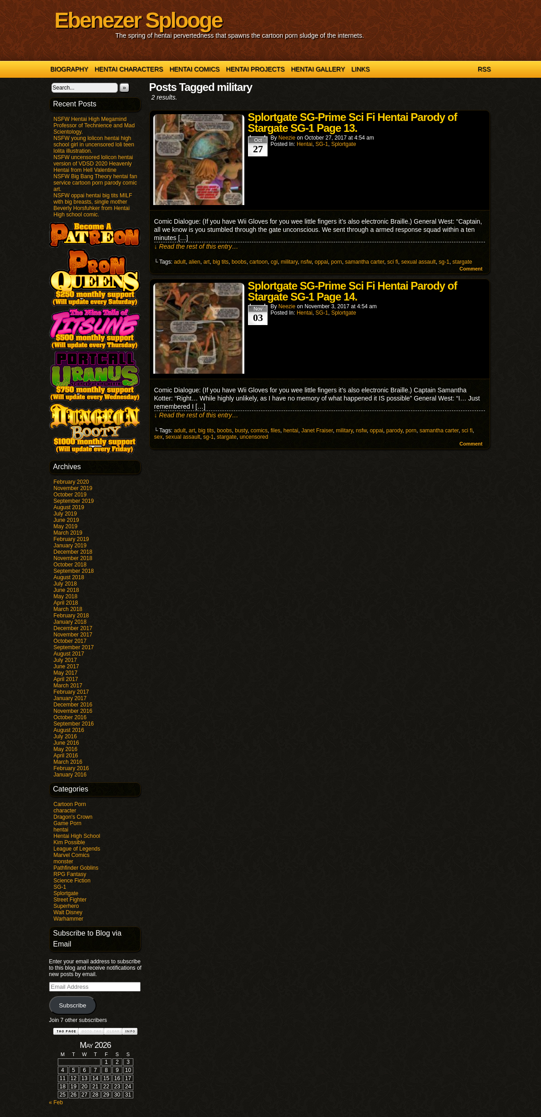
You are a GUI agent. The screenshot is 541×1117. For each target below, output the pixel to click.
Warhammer (69, 919)
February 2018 (71, 615)
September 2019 (74, 501)
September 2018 (74, 571)
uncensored (254, 437)
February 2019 (71, 539)
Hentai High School (77, 836)
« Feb (56, 1102)
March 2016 (68, 762)
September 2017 (74, 647)
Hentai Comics (194, 69)
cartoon (258, 262)
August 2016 (69, 730)
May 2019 (66, 526)
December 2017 (73, 628)
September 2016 (74, 724)
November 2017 (73, 634)
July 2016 (65, 736)
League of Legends (77, 849)
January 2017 (70, 698)
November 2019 (73, 488)
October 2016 (70, 717)
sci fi (392, 262)
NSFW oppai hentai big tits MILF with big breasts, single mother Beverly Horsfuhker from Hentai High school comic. (93, 205)
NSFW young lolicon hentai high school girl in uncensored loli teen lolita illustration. (94, 144)
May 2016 (66, 749)
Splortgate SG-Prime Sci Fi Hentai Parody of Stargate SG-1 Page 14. (352, 291)
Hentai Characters (129, 69)
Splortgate (66, 893)
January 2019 (70, 545)
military (289, 262)
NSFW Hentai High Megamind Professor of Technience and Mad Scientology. (94, 125)
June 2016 (66, 743)
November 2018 (73, 558)
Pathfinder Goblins (76, 868)
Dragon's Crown (73, 817)
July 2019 (65, 514)
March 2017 (68, 685)
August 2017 (69, 654)
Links (360, 69)
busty (241, 430)
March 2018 (68, 609)
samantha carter (364, 262)
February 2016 (71, 768)
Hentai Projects (255, 69)
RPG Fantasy (70, 874)
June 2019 (66, 520)
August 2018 (69, 577)
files (275, 430)
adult (180, 262)
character (65, 810)
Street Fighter (70, 900)
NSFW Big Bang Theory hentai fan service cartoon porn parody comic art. (95, 182)
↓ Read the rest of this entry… (196, 246)
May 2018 (66, 596)
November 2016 (73, 711)
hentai (61, 829)
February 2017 (71, 692)
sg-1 (444, 262)
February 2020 (71, 482)
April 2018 (66, 603)
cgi (274, 262)
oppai (321, 262)
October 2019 (70, 494)
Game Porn (67, 823)
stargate (462, 262)
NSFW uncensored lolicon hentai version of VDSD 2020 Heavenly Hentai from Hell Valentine (93, 163)
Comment (471, 268)
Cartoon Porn (70, 804)
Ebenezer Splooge (138, 20)
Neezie (286, 138)
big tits (221, 262)
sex (158, 437)
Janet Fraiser (317, 430)
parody (394, 430)
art (206, 262)
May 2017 (66, 673)
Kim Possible (69, 842)
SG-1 (60, 887)
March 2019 (68, 533)
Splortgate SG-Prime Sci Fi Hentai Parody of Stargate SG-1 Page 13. (352, 122)
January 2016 (70, 774)
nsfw (306, 262)
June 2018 (66, 590)
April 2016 (66, 755)
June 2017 (66, 666)
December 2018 (73, 552)
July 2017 (65, 660)
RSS (484, 69)
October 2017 (70, 641)
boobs (239, 262)
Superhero (66, 906)
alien (194, 262)
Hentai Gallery (318, 69)
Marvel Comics (72, 855)
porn (336, 262)
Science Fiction (72, 880)
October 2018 (70, 564)
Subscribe (72, 1005)
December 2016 (73, 704)
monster (63, 861)
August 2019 (69, 507)
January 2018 (70, 622)
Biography (69, 69)
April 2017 (66, 679)
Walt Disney (68, 912)
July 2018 (65, 584)
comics (259, 430)
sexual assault (418, 262)
